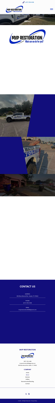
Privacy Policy (34, 400)
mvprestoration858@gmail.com (27, 309)
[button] (26, 394)
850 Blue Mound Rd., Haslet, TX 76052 (27, 296)
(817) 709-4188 (27, 303)
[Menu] (52, 9)
